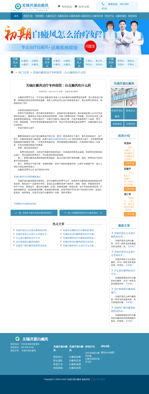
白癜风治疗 (51, 16)
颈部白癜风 (132, 61)
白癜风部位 (111, 63)
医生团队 (58, 360)
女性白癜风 (100, 64)
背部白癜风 (122, 64)
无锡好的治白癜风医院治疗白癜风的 (80, 234)
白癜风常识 (86, 16)
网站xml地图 (107, 352)
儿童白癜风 (90, 61)
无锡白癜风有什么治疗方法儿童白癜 (80, 245)
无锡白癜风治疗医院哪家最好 (27, 176)
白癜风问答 (97, 16)
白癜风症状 (62, 16)
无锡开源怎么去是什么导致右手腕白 (33, 234)
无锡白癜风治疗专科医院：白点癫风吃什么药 (59, 72)
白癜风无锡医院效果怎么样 (59, 139)
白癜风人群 (79, 63)
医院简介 (58, 357)
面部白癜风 (122, 61)
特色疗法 (109, 16)
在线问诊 (130, 124)
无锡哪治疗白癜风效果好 (25, 204)
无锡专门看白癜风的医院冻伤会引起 (33, 245)
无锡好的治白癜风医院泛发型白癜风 (80, 241)
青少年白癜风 (100, 61)
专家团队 (39, 16)
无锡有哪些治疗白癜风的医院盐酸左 (80, 238)
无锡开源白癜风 (117, 113)
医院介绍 (28, 16)
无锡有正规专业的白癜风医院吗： (37, 213)
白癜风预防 (120, 16)
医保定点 (130, 110)
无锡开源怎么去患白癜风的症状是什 (33, 230)
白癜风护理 (58, 61)
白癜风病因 (74, 16)
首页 (16, 16)
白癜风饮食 (68, 61)
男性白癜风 (90, 64)
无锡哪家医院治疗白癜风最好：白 (86, 213)
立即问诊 (130, 163)
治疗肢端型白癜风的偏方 (27, 241)
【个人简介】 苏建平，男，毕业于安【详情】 (129, 179)
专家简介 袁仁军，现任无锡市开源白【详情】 (129, 204)
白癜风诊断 (75, 357)
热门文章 (24, 72)
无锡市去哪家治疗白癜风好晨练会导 (80, 230)
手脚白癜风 (132, 64)
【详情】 (131, 246)
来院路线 (132, 16)
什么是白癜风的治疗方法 (27, 238)
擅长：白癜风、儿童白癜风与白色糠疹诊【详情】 (129, 153)
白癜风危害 (75, 368)
